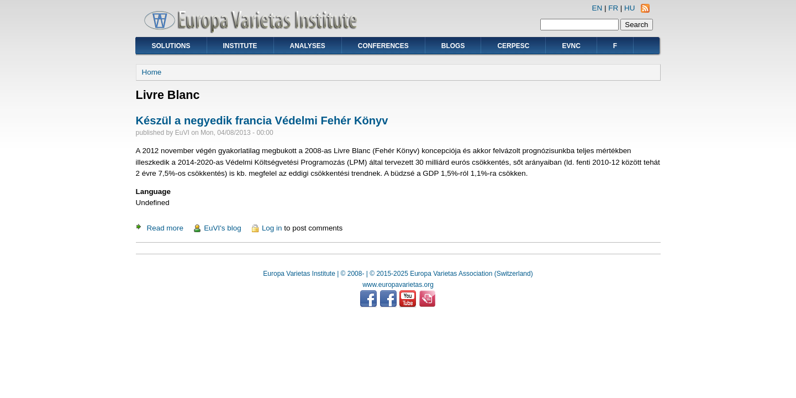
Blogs (453, 46)
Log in (272, 228)
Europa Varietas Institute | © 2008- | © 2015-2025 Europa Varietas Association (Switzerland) (398, 273)
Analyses (307, 46)
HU (629, 8)
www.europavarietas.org (398, 285)
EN (597, 8)
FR (613, 8)
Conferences (383, 46)
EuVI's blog (222, 228)
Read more (165, 228)
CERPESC (513, 46)
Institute (240, 46)
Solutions (171, 46)
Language (153, 191)
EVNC (571, 46)
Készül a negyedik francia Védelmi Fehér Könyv (262, 120)
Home (152, 72)
